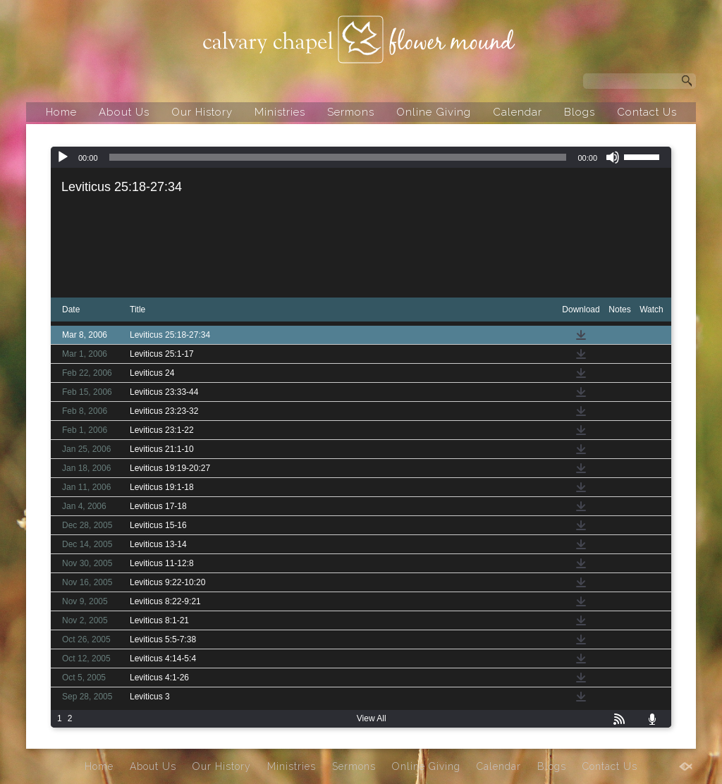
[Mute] (613, 157)
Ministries (280, 112)
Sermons (350, 112)
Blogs (579, 112)
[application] (361, 157)
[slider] (338, 157)
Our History (202, 112)
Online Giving (433, 112)
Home (61, 112)
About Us (124, 112)
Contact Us (647, 112)
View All (371, 718)
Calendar (517, 112)
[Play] (63, 157)
